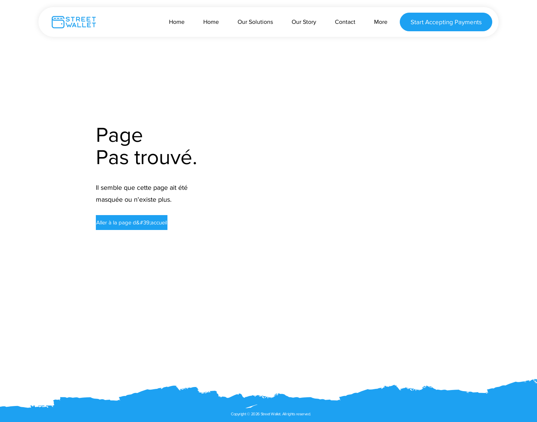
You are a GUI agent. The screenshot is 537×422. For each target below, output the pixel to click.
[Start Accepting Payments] (446, 22)
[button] (127, 222)
